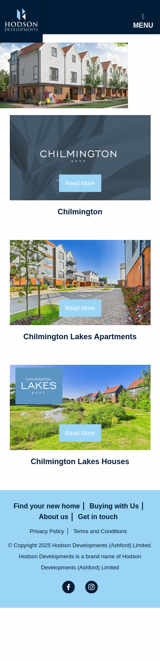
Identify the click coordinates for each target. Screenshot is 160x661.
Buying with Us (114, 506)
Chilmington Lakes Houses (80, 461)
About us (53, 516)
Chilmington (80, 212)
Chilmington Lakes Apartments (80, 336)
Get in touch (98, 516)
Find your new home (47, 506)
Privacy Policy (46, 531)
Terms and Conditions (100, 531)
